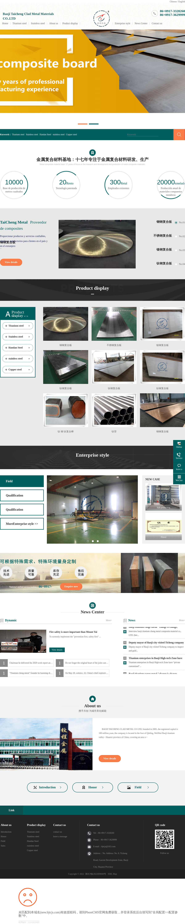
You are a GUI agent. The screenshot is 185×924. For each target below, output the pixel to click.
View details (11, 262)
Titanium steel (19, 23)
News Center (141, 23)
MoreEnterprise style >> (22, 523)
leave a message (60, 836)
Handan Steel (45, 134)
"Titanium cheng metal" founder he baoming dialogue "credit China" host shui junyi (31, 673)
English (181, 1)
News (131, 620)
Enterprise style (122, 23)
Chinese (173, 1)
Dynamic (11, 620)
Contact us (157, 23)
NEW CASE (152, 479)
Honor (92, 787)
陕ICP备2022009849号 (95, 874)
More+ (109, 620)
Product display (70, 23)
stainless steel (59, 134)
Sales (3, 846)
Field (9, 481)
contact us (57, 832)
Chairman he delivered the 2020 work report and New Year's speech (31, 663)
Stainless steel (38, 23)
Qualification (14, 495)
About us (53, 23)
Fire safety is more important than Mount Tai (73, 632)
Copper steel (71, 134)
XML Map (112, 874)
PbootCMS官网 (95, 912)
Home (5, 23)
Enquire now (71, 586)
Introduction (47, 787)
